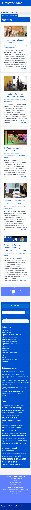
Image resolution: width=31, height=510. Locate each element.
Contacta (15, 496)
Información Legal (15, 500)
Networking (6, 356)
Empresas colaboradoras (10, 341)
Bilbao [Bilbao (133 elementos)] (5, 407)
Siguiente (15, 294)
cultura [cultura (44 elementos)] (16, 415)
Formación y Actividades (9, 15)
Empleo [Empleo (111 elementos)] (18, 428)
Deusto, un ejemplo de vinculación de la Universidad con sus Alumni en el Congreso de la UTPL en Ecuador (15, 376)
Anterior (15, 288)
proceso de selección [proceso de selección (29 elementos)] (8, 450)
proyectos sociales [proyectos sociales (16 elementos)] (21, 453)
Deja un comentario (9, 46)
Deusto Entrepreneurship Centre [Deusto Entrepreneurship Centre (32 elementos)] (11, 420)
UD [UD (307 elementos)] (19, 455)
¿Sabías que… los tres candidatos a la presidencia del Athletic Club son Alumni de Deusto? (13, 393)
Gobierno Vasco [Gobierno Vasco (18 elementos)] (17, 438)
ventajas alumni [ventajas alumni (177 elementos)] (9, 462)
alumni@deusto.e (15, 493)
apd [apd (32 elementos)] (18, 405)
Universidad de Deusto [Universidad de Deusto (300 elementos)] (14, 458)
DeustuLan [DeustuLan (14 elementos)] (12, 423)
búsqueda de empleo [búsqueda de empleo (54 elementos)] (16, 408)
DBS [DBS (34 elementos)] (21, 415)
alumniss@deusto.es (15, 484)
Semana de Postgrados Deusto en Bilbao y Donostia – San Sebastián (15, 247)
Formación (6, 348)
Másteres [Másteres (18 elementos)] (13, 443)
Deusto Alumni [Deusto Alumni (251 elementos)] (9, 417)
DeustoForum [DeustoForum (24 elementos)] (6, 423)
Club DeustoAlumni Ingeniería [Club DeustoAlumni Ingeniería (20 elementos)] (15, 412)
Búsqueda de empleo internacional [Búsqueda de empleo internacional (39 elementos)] (13, 410)
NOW (4, 357)
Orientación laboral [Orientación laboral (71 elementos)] (9, 448)
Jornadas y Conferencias (10, 352)
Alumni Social (7, 332)
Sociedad (5, 361)
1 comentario (7, 253)
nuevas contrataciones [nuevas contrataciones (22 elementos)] (8, 446)
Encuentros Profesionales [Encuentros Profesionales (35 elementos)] (10, 433)
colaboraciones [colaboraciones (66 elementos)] (8, 415)
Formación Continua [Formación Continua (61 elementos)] (18, 436)
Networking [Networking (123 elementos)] (21, 443)
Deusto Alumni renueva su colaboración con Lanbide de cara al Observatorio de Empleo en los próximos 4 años (15, 382)
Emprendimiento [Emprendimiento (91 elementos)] (9, 430)
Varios (5, 363)
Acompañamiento (8, 330)
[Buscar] (27, 312)
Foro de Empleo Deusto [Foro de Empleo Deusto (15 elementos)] (7, 438)
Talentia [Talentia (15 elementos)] (10, 456)
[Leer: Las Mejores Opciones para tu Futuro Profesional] (15, 83)
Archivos (4, 318)
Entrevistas (6, 345)
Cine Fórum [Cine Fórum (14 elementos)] (4, 412)
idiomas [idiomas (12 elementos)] (23, 438)
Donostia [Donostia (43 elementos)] (20, 425)
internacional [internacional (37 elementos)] (6, 443)
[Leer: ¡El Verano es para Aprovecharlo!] (15, 137)
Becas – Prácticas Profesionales (12, 334)
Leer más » (24, 69)
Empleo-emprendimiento (9, 339)
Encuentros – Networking (10, 343)
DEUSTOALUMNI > (16, 306)
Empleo (5, 336)
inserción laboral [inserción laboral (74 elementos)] (21, 441)
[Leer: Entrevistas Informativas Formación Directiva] (15, 190)
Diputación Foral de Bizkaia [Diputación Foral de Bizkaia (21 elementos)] (9, 425)
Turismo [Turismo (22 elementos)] (15, 456)
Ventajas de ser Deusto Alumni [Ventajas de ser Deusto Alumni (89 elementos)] (14, 464)
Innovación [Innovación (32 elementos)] (11, 441)
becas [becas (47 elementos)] (22, 405)
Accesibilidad (15, 498)
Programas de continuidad (10, 359)
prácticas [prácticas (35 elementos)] (5, 456)
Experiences (6, 347)
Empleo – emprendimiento (10, 338)
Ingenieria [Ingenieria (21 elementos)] (4, 441)
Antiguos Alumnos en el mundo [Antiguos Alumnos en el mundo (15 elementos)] (9, 405)
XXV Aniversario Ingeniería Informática (13, 371)
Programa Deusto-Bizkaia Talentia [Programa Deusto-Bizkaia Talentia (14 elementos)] (9, 453)
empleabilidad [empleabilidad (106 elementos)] (8, 428)
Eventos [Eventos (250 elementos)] (23, 433)
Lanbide (5, 354)
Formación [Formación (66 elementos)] (6, 436)
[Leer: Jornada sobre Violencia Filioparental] (15, 31)
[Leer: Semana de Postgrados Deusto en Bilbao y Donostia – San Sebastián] (15, 239)
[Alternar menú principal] (27, 3)
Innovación (6, 350)
